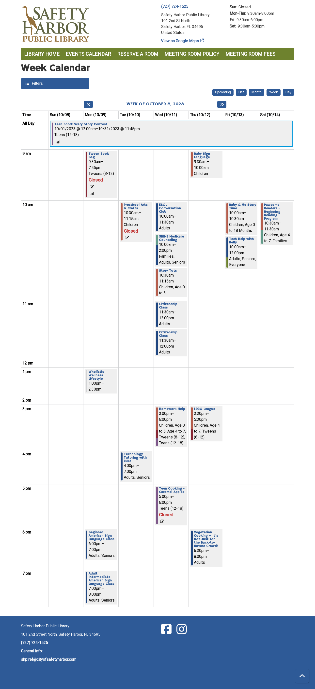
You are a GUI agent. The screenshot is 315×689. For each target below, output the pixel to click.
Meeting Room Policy (191, 54)
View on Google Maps (180, 41)
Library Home (42, 54)
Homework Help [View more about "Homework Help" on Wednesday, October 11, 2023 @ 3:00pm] (172, 409)
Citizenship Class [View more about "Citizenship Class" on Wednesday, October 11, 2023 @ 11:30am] (168, 305)
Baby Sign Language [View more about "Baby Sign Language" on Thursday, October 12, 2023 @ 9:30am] (202, 155)
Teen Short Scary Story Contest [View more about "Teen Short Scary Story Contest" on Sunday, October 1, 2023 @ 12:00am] (80, 124)
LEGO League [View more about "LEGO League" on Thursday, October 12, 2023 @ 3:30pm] (204, 409)
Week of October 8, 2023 (155, 104)
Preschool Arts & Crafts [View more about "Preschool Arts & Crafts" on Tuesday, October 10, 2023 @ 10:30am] (135, 206)
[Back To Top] (302, 676)
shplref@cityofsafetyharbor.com (48, 659)
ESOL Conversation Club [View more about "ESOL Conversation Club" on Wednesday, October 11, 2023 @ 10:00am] (170, 208)
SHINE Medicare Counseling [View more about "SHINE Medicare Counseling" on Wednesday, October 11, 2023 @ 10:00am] (171, 238)
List (241, 92)
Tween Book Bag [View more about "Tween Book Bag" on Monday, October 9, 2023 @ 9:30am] (99, 155)
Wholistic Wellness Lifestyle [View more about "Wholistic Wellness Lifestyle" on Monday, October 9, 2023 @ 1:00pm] (96, 375)
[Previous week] (88, 104)
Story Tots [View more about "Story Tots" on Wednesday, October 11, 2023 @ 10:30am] (168, 270)
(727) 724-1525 (174, 6)
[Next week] (221, 104)
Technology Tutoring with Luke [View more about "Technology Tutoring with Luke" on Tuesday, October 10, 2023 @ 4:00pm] (135, 457)
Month (257, 92)
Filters (37, 83)
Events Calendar (88, 54)
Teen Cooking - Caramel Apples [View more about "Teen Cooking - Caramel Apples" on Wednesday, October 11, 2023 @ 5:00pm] (172, 490)
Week (273, 92)
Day (288, 92)
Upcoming (223, 92)
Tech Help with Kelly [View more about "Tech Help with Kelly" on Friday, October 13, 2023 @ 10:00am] (241, 240)
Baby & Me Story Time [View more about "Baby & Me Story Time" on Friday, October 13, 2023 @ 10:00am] (242, 206)
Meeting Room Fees (250, 54)
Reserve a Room (137, 54)
